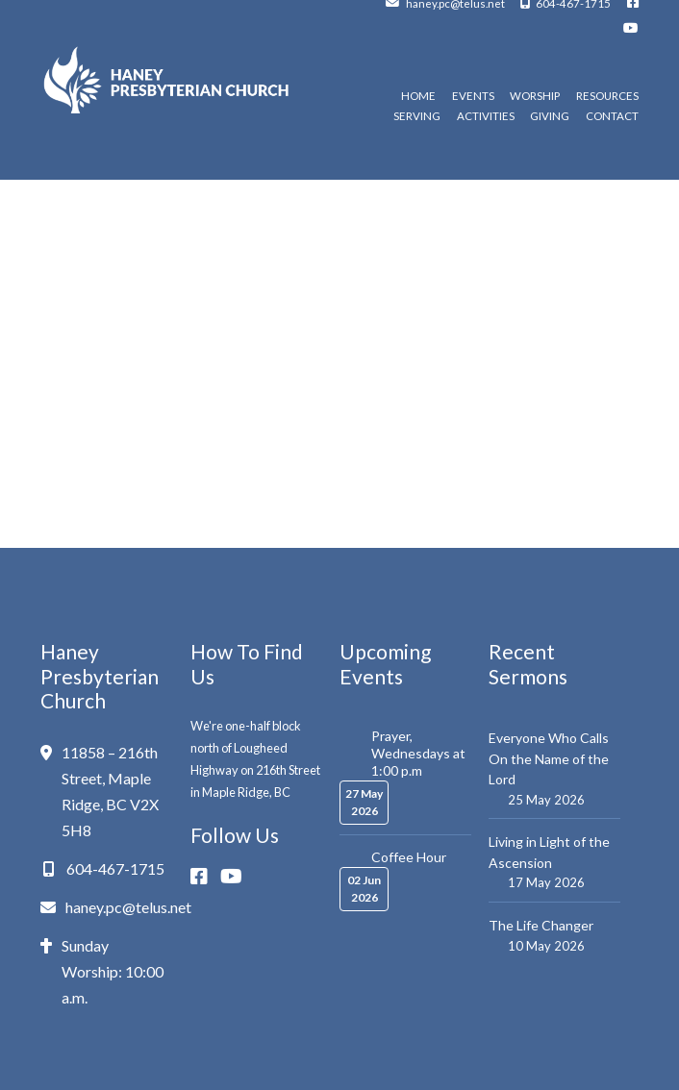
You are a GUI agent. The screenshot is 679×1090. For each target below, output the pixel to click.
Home (418, 96)
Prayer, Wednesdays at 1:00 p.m (418, 753)
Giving (549, 116)
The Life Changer (541, 925)
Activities (486, 116)
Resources (607, 96)
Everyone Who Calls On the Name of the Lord (549, 758)
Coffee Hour (408, 857)
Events (473, 96)
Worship (535, 96)
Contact (612, 116)
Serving (416, 116)
